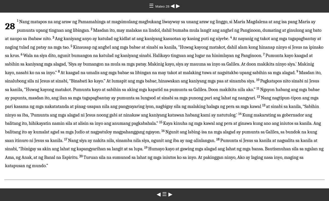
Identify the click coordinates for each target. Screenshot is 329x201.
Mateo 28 (162, 6)
